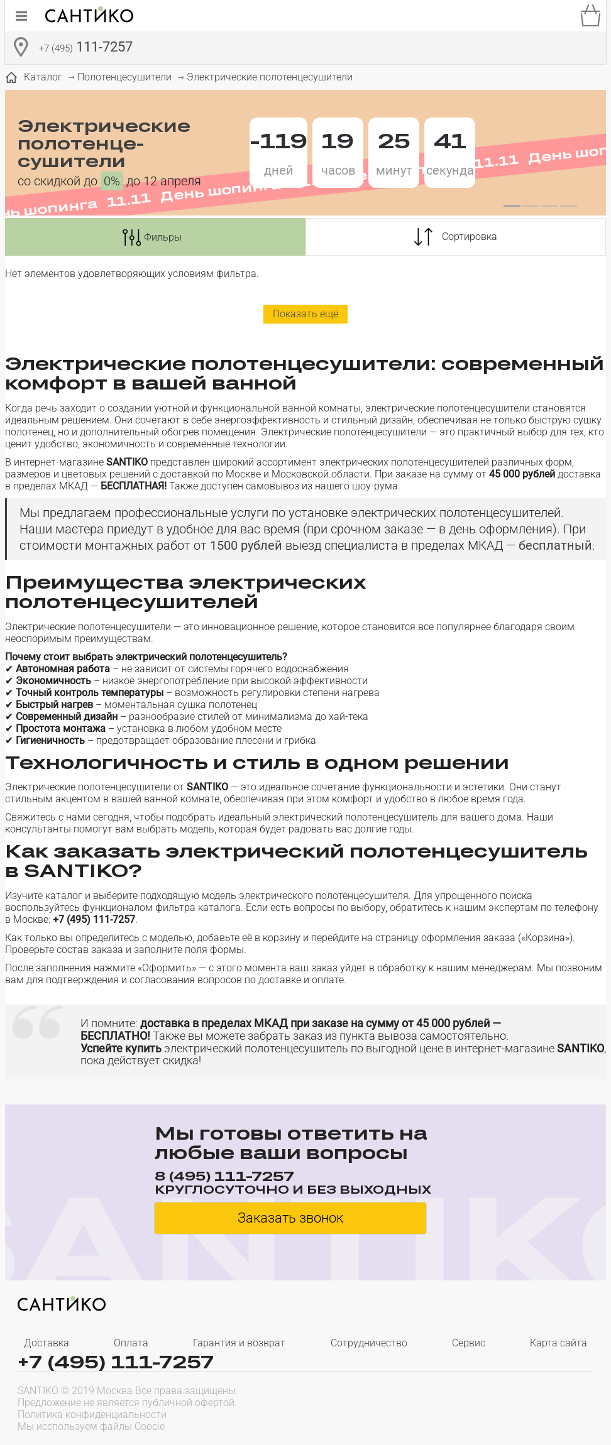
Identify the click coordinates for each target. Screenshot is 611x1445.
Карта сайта (558, 1343)
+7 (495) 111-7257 (116, 1361)
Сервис (468, 1343)
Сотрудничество (369, 1343)
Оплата (131, 1343)
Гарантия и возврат (239, 1343)
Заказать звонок (290, 1218)
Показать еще (305, 314)
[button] (511, 206)
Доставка (46, 1343)
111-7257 (86, 48)
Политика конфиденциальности (92, 1414)
